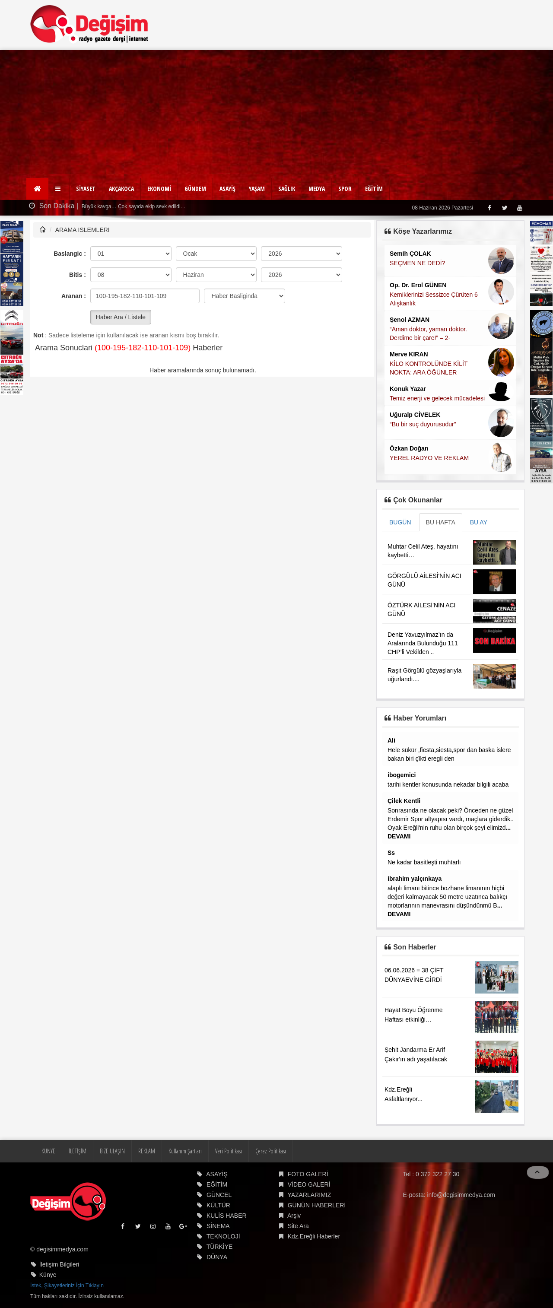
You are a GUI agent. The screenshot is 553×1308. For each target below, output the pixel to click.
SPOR (345, 188)
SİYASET (85, 188)
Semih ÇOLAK (410, 253)
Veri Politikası (228, 1151)
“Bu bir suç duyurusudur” (423, 424)
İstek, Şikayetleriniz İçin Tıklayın (67, 1286)
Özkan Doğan (409, 448)
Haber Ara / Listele (121, 317)
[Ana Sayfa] (37, 189)
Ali (391, 740)
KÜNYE (48, 1151)
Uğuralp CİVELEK (415, 414)
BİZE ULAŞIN (112, 1151)
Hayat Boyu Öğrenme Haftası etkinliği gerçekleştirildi (414, 1019)
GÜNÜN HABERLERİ (317, 1205)
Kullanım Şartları (185, 1151)
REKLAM (146, 1151)
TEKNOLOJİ (223, 1236)
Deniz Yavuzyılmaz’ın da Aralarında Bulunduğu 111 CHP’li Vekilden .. (423, 643)
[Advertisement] (276, 114)
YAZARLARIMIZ (309, 1194)
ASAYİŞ (227, 188)
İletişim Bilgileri (59, 1264)
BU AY (478, 522)
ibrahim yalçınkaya (415, 878)
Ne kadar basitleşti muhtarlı (424, 862)
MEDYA (316, 188)
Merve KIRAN (409, 354)
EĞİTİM (374, 188)
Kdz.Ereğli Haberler (314, 1236)
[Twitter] (504, 207)
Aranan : (73, 295)
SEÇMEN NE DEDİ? (417, 263)
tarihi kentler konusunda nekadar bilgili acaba (448, 784)
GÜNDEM (195, 188)
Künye (48, 1274)
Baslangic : (70, 253)
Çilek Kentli (404, 800)
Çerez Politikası (270, 1151)
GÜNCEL (219, 1194)
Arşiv (294, 1215)
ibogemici (402, 774)
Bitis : (77, 274)
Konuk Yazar (408, 388)
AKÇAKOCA (121, 188)
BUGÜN (400, 522)
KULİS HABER (227, 1215)
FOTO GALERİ (308, 1174)
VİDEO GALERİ (309, 1184)
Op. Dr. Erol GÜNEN (418, 285)
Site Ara (298, 1225)
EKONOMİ (159, 188)
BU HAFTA (440, 522)
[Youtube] (519, 207)
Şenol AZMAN (409, 319)
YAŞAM (257, 188)
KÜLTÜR (218, 1205)
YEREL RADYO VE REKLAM (429, 457)
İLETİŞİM (77, 1151)
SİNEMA (218, 1225)
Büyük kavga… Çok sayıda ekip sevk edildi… (133, 206)
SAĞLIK (286, 188)
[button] (59, 189)
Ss (391, 852)
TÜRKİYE (220, 1246)
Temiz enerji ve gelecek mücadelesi (437, 398)
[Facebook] (489, 207)
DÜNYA (217, 1257)
